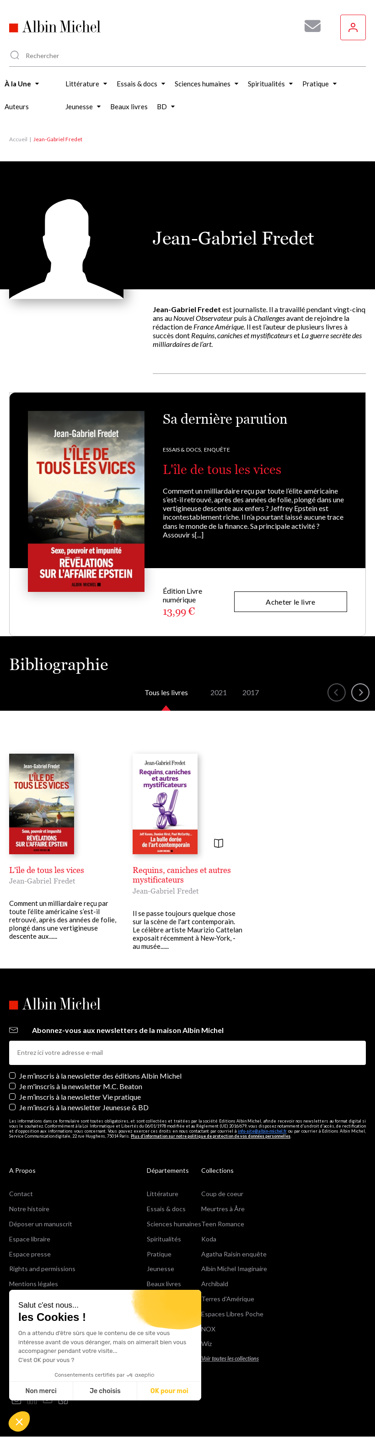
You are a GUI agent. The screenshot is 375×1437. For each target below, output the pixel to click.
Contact (21, 1194)
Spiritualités (164, 1239)
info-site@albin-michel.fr (262, 1131)
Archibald (214, 1284)
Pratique (159, 1254)
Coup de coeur (222, 1194)
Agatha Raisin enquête (234, 1254)
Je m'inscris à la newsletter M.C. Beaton (80, 1086)
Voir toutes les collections (230, 1358)
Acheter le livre (290, 601)
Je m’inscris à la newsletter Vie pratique (80, 1096)
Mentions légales (33, 1284)
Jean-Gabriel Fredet (42, 881)
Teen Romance (222, 1224)
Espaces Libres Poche (232, 1314)
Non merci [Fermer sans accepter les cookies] (40, 1391)
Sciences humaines (174, 1224)
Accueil (18, 139)
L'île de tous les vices (222, 469)
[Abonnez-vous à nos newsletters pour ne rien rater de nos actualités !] (309, 26)
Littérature (162, 1194)
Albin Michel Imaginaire (234, 1268)
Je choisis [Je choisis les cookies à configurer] (105, 1391)
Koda (208, 1239)
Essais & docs (166, 1209)
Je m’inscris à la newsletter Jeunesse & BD (84, 1107)
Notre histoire (29, 1209)
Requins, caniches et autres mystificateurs (182, 875)
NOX (208, 1329)
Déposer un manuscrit (40, 1224)
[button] (19, 1421)
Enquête (217, 449)
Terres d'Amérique (227, 1299)
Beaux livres (164, 1284)
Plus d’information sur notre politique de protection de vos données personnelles (210, 1136)
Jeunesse (160, 1268)
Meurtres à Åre (223, 1209)
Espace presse (30, 1254)
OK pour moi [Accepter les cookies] (169, 1391)
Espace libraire (29, 1239)
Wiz (206, 1343)
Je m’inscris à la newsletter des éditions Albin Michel (100, 1075)
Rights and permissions (42, 1268)
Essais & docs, (183, 449)
